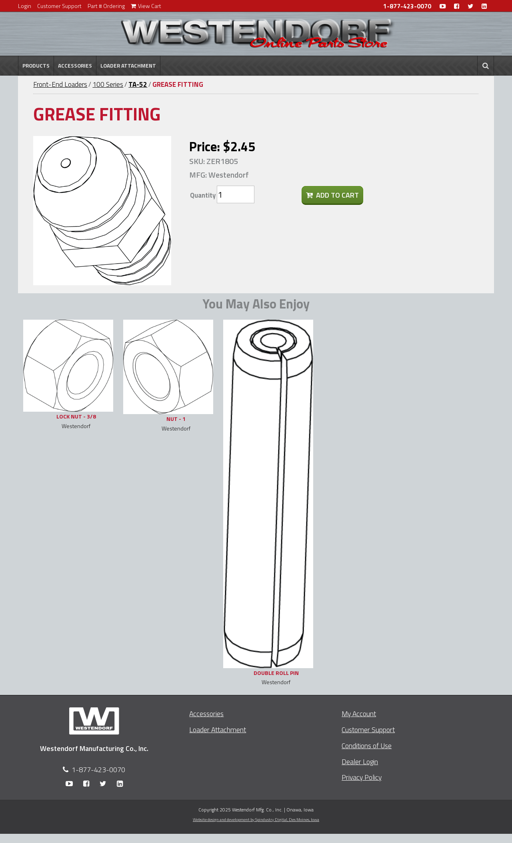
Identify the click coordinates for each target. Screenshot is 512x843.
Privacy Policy (362, 777)
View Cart (146, 6)
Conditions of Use (367, 745)
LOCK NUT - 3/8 (76, 416)
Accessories (75, 66)
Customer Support (59, 6)
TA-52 (137, 84)
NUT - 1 (176, 418)
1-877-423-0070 (407, 6)
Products (36, 66)
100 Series (107, 84)
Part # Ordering (106, 6)
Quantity (203, 195)
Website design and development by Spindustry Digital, (256, 819)
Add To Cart (332, 195)
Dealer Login (360, 761)
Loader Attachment (128, 66)
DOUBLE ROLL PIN (276, 673)
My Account (359, 713)
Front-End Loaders (60, 84)
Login (24, 6)
